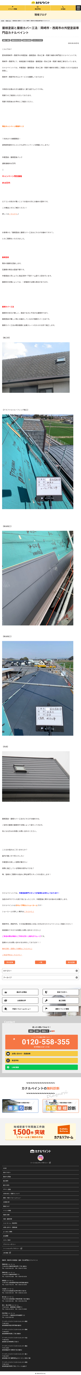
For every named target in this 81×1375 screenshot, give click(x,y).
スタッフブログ (37, 40)
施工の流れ (6, 1185)
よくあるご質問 (7, 1231)
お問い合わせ (21, 1053)
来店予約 (38, 9)
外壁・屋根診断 (7, 1219)
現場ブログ (6, 1206)
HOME (5, 1168)
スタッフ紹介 (7, 1240)
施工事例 (62, 1000)
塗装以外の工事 (16, 40)
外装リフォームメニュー (21, 1009)
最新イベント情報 (62, 1009)
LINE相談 (15, 1067)
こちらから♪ (29, 911)
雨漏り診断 (6, 1215)
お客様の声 (21, 1000)
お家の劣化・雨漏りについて (11, 1193)
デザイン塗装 (7, 1189)
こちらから (13, 214)
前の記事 (71, 962)
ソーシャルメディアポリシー (39, 1163)
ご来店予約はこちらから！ (12, 955)
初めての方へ (62, 992)
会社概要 (5, 1236)
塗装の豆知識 (27, 40)
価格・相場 (6, 40)
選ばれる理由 (22, 992)
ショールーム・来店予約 (10, 1223)
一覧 (40, 962)
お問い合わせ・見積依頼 (10, 1227)
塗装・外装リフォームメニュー (12, 1198)
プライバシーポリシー (9, 1244)
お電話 (63, 9)
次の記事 (9, 962)
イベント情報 (12, 9)
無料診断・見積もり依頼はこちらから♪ (17, 948)
